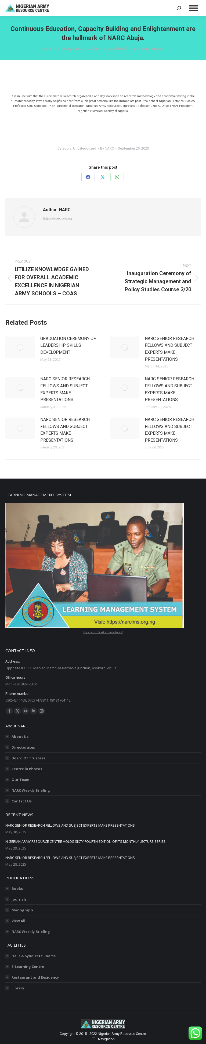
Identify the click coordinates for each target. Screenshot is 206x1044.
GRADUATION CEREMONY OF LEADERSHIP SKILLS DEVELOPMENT (68, 345)
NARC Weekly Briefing (31, 790)
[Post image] (20, 347)
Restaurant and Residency (35, 977)
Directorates (23, 747)
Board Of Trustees (28, 758)
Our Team (20, 779)
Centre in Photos (27, 768)
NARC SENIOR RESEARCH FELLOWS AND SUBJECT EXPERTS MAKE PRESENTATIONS (169, 349)
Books (17, 888)
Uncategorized (84, 148)
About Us (20, 736)
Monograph (22, 910)
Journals (19, 899)
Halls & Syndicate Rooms (34, 955)
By (107, 148)
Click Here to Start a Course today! (103, 632)
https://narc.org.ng (57, 218)
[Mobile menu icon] (193, 8)
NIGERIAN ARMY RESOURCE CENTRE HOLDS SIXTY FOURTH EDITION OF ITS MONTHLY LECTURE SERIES (85, 841)
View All (18, 920)
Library (18, 988)
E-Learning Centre (28, 966)
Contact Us (22, 801)
